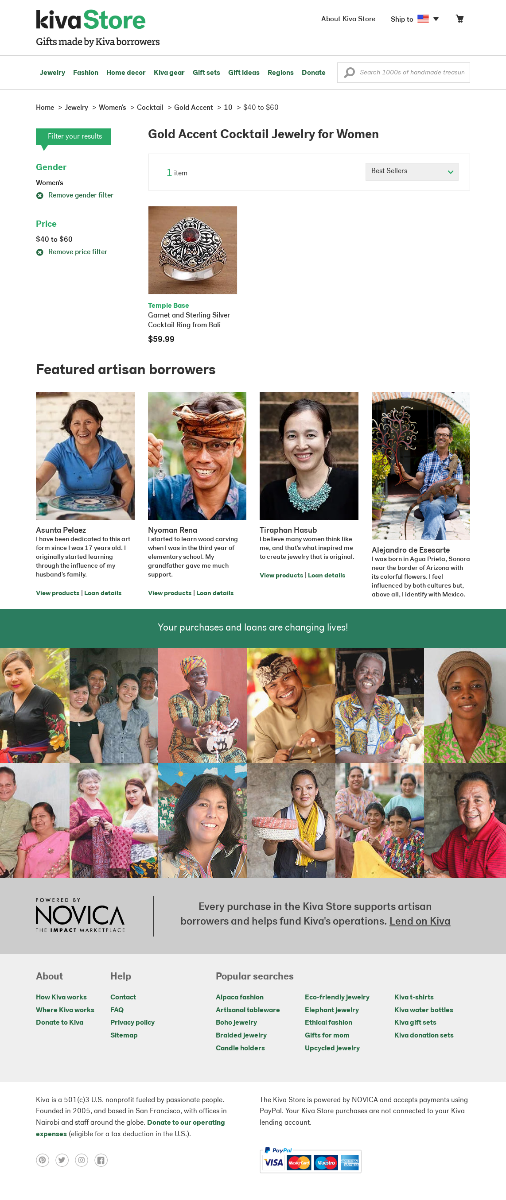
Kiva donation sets (424, 1035)
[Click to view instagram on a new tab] (84, 1160)
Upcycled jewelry (332, 1048)
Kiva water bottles (423, 1010)
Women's (49, 183)
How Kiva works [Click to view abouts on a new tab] (61, 997)
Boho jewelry (236, 1022)
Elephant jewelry (332, 1010)
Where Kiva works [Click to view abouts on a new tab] (65, 1010)
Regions (281, 73)
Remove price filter (71, 252)
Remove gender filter (74, 195)
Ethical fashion (328, 1022)
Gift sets (206, 73)
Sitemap (124, 1035)
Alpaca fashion (240, 997)
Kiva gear (169, 73)
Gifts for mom (327, 1035)
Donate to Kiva (59, 1022)
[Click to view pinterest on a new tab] (45, 1160)
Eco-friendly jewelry (337, 997)
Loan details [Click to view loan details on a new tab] (102, 593)
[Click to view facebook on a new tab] (103, 1160)
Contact (123, 997)
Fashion (85, 73)
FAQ (117, 1010)
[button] (349, 75)
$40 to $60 (54, 240)
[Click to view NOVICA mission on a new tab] (80, 916)
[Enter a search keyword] (403, 72)
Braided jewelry (241, 1035)
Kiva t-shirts (414, 997)
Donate (314, 73)
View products (57, 593)
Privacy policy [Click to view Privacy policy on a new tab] (132, 1022)
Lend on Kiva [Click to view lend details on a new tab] (420, 922)
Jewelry (52, 73)
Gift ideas (244, 73)
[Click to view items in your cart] (459, 20)
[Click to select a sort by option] (412, 172)
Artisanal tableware (248, 1010)
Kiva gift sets (415, 1022)
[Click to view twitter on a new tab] (65, 1160)
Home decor (126, 73)
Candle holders (240, 1048)
